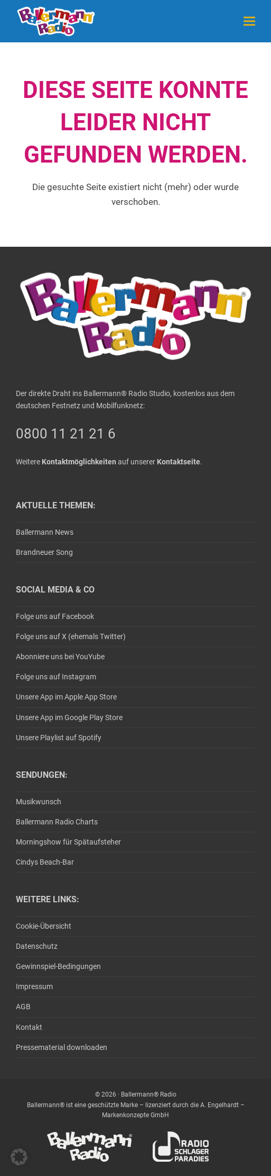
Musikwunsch (38, 801)
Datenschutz (37, 946)
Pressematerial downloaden (61, 1047)
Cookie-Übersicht (43, 926)
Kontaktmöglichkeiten (79, 461)
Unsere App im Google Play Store (69, 717)
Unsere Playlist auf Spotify (58, 737)
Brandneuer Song (44, 552)
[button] (249, 20)
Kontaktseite (178, 461)
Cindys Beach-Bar (45, 862)
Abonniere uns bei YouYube (60, 656)
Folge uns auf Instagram (56, 676)
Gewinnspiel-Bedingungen (58, 966)
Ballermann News (44, 532)
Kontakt (29, 1027)
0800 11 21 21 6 (66, 434)
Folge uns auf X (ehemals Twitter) (71, 636)
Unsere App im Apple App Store (66, 697)
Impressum (34, 986)
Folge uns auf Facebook (55, 616)
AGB (23, 1006)
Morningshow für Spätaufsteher (68, 842)
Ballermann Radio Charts (57, 822)
